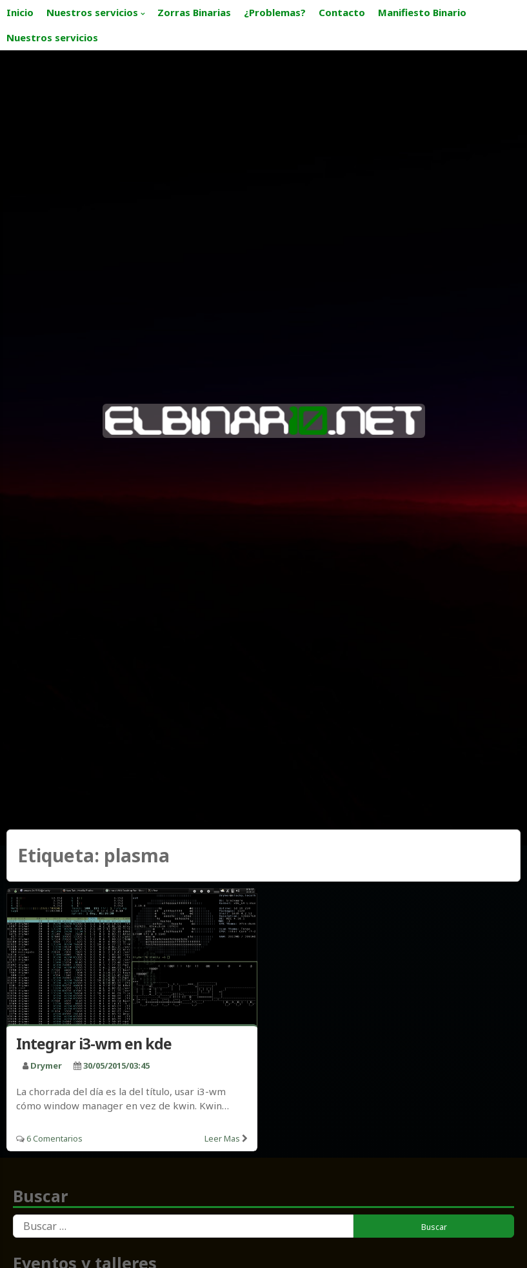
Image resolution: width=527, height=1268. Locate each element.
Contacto (342, 12)
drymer (46, 1065)
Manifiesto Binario (422, 12)
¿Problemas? (275, 12)
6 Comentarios (54, 1138)
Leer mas (222, 1138)
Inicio (20, 12)
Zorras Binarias (194, 12)
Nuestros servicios (92, 12)
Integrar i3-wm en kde (94, 1043)
